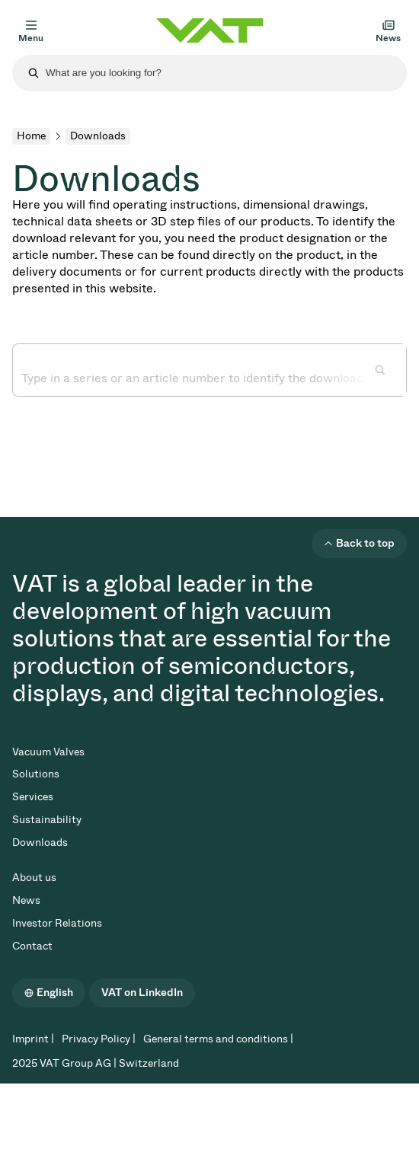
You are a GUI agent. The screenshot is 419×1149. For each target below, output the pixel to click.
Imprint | (33, 1039)
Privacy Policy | (99, 1039)
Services (32, 796)
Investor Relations (57, 923)
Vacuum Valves (48, 751)
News (26, 900)
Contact (32, 946)
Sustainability (47, 819)
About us (34, 877)
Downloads (40, 842)
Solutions (35, 774)
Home (31, 135)
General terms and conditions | (218, 1039)
